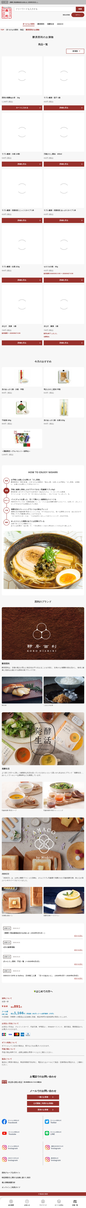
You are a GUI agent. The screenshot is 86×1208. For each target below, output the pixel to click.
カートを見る (59, 1205)
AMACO (60, 24)
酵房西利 (40, 24)
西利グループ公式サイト (11, 1174)
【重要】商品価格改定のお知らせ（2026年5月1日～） (23, 2)
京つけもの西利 (28, 24)
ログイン (78, 15)
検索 (80, 9)
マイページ (43, 1205)
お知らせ (27, 1205)
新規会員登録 (66, 15)
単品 (22, 30)
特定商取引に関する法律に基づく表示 (16, 1179)
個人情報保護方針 (8, 1184)
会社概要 (11, 1205)
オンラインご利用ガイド (11, 1189)
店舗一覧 (75, 1205)
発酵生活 (50, 24)
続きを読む (78, 937)
